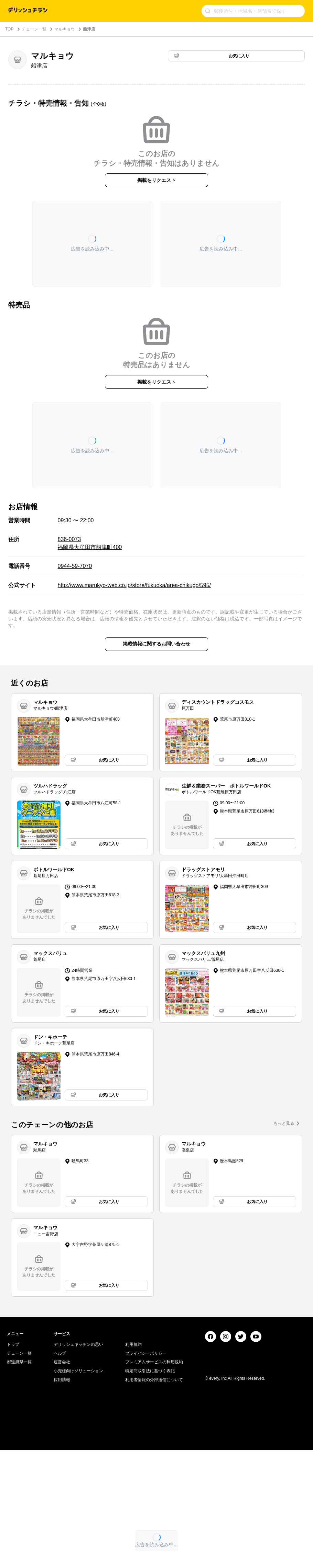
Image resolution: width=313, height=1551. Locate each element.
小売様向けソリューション (78, 1471)
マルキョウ (64, 29)
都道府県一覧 (19, 1463)
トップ (13, 1445)
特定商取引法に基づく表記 (150, 1471)
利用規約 (133, 1445)
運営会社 (62, 1463)
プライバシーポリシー (145, 1454)
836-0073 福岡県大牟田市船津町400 (89, 543)
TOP (9, 29)
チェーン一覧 (34, 29)
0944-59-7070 (74, 566)
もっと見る (283, 1123)
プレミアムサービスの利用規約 (154, 1463)
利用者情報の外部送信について (154, 1480)
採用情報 (62, 1480)
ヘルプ (60, 1454)
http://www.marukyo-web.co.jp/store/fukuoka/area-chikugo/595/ (134, 585)
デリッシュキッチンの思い (78, 1445)
